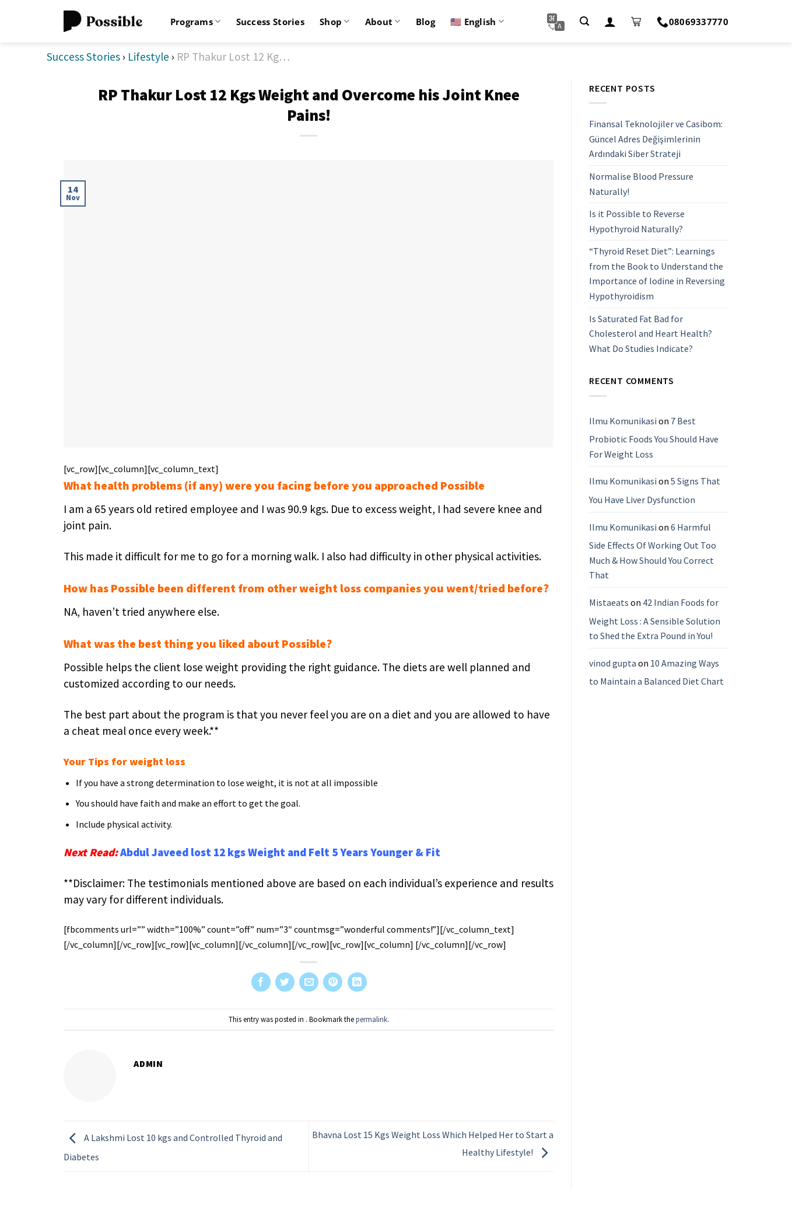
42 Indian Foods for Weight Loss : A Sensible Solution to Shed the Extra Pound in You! (654, 618)
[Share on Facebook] (261, 982)
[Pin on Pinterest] (332, 982)
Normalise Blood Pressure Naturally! (641, 183)
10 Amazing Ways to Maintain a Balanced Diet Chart (656, 672)
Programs (195, 21)
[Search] (584, 21)
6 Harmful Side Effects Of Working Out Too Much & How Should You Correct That (652, 551)
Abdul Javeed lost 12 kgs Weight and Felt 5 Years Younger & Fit (280, 852)
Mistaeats (609, 602)
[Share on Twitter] (285, 982)
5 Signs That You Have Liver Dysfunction (654, 490)
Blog (425, 21)
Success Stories (270, 21)
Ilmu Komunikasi (623, 421)
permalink (371, 1019)
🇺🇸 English (477, 21)
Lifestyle (148, 57)
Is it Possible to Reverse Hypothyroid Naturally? (637, 221)
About (383, 21)
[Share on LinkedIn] (357, 982)
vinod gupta (612, 663)
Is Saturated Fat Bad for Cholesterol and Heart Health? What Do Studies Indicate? (650, 333)
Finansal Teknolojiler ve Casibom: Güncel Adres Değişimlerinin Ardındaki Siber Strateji (656, 138)
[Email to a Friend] (308, 982)
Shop (335, 21)
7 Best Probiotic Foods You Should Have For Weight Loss (654, 437)
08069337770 (692, 22)
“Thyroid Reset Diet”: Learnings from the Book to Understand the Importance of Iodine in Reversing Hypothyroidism (657, 273)
